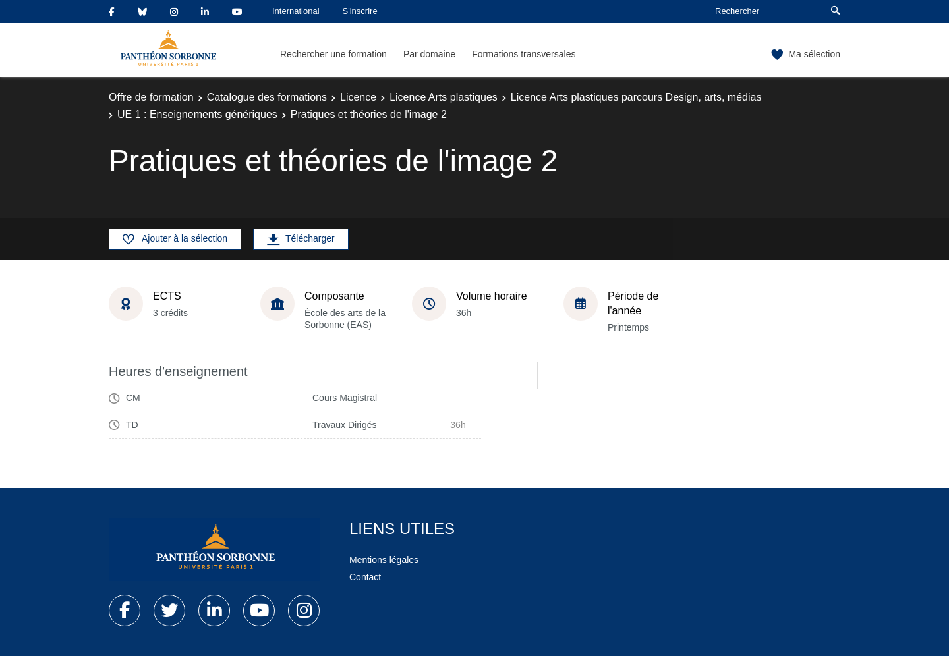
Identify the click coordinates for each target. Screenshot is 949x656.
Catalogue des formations (267, 97)
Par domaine (429, 54)
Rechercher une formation (333, 54)
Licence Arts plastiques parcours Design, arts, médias (636, 97)
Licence (358, 97)
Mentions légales (383, 560)
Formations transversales (523, 54)
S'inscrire (360, 11)
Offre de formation (151, 97)
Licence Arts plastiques (443, 97)
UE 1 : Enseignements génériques (197, 114)
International (296, 11)
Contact (365, 577)
